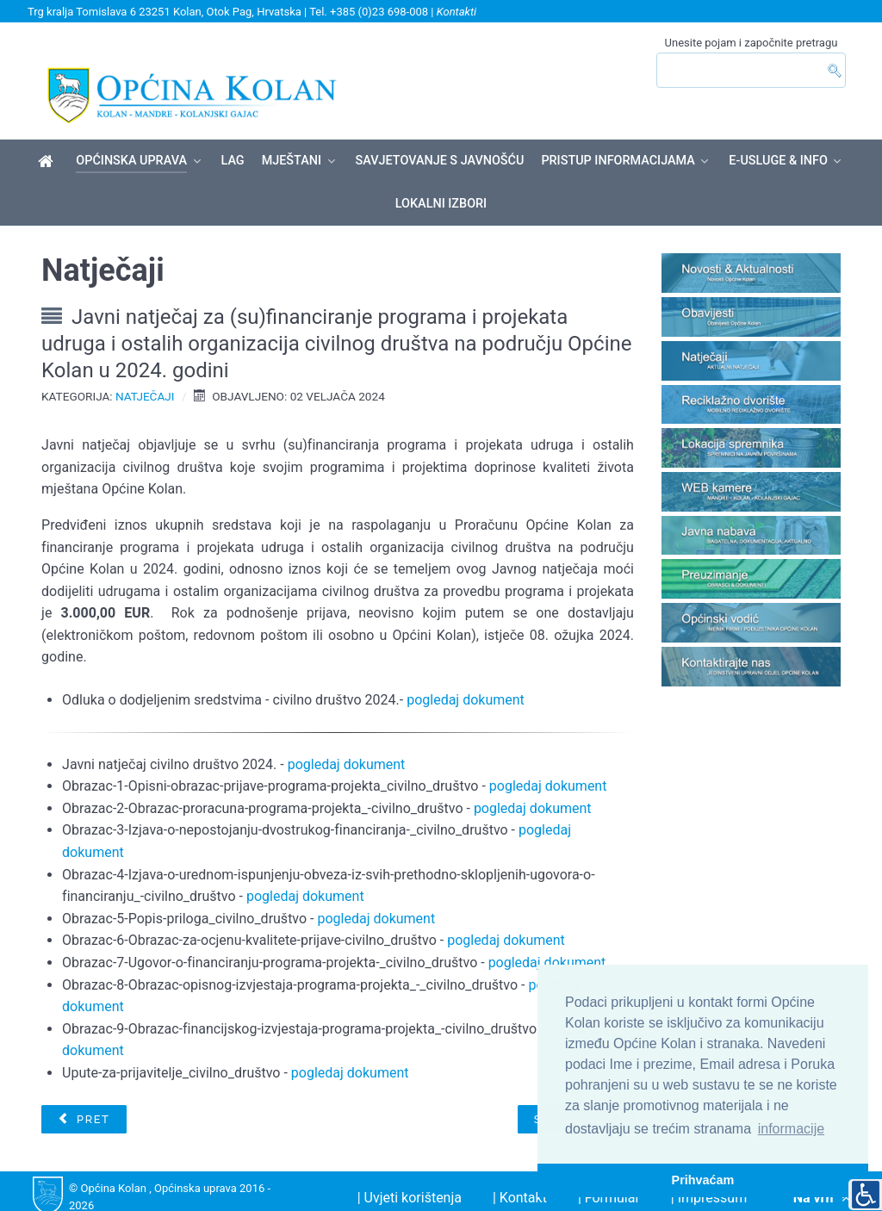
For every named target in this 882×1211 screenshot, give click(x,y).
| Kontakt (520, 1168)
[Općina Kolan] (48, 132)
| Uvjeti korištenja (409, 1168)
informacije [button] (791, 1128)
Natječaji (145, 366)
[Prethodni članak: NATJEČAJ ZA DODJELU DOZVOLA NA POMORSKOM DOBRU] (83, 1089)
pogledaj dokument (466, 670)
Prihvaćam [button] (703, 1180)
